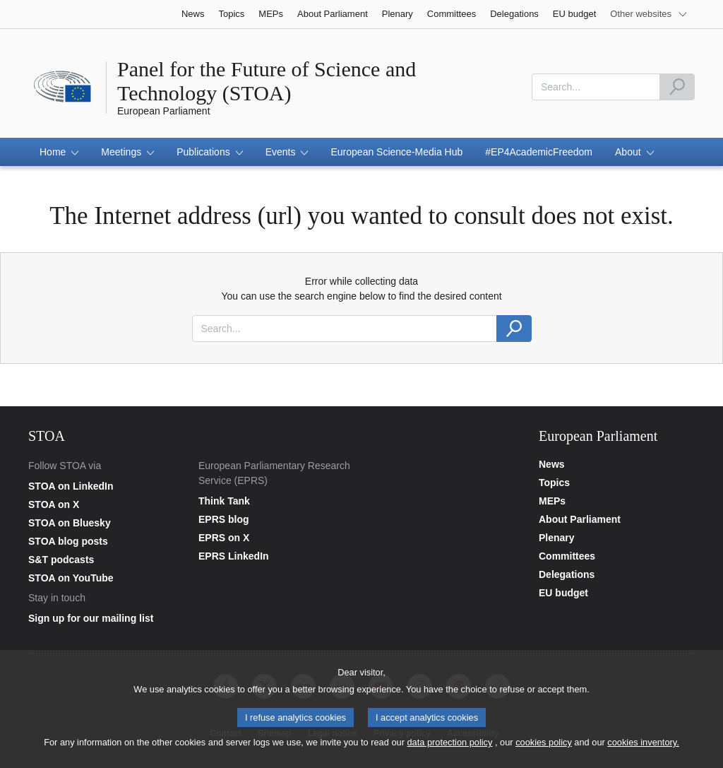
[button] (59, 152)
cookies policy (543, 745)
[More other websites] (649, 14)
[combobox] (596, 86)
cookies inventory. (643, 745)
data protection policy (449, 745)
